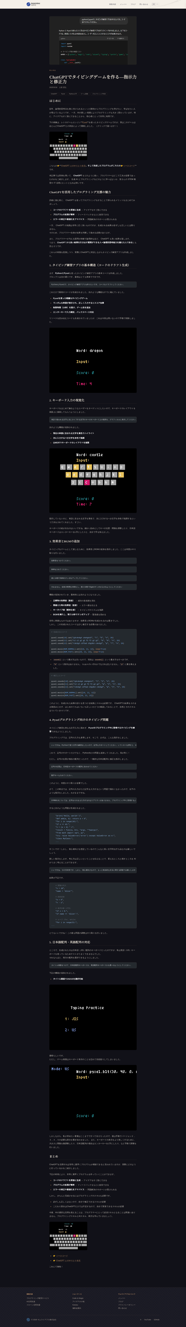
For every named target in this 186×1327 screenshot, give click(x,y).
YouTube (147, 1320)
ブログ (133, 4)
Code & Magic (78, 1298)
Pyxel (84, 122)
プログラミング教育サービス (38, 1298)
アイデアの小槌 (78, 1301)
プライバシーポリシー (126, 1305)
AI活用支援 (31, 1301)
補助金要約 (76, 1308)
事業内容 (112, 4)
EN (157, 4)
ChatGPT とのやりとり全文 (73, 166)
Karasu (75, 1305)
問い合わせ (144, 4)
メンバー (123, 4)
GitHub (156, 1320)
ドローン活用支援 (33, 1305)
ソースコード (129, 166)
